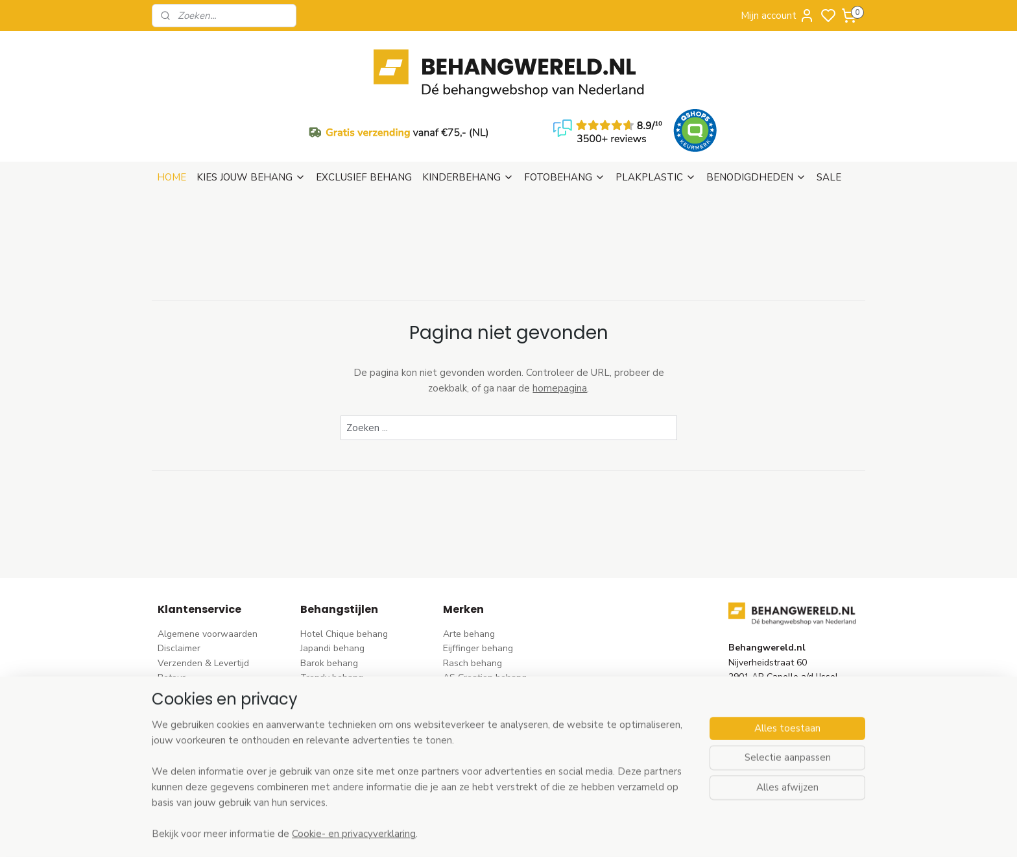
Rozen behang (330, 658)
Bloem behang (330, 629)
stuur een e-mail (762, 673)
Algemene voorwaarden (207, 571)
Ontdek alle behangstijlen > (363, 775)
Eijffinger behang (478, 585)
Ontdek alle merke (485, 775)
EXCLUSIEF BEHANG (364, 114)
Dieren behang (330, 760)
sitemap (566, 833)
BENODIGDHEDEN (756, 114)
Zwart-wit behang (338, 716)
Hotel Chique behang (344, 571)
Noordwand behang (484, 716)
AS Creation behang (485, 614)
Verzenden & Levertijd (203, 600)
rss (589, 833)
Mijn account (778, 15)
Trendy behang (331, 614)
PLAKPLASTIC (656, 114)
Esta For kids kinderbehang (499, 687)
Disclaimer (179, 585)
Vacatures (179, 716)
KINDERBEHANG (468, 114)
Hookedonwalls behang (492, 702)
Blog (167, 702)
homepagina (559, 325)
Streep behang (331, 673)
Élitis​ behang (469, 644)
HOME (171, 114)
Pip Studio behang (338, 644)
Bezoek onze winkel (199, 644)
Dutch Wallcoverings (486, 629)
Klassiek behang (334, 702)
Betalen (174, 629)
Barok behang (329, 600)
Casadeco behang (480, 745)
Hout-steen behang (340, 731)
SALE (829, 114)
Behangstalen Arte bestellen (218, 687)
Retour (171, 614)
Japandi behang (332, 585)
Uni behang (324, 687)
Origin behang (472, 658)
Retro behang (328, 745)
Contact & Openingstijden (211, 658)
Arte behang (469, 571)
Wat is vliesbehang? (199, 673)
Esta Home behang (482, 673)
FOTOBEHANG (564, 114)
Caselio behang (475, 731)
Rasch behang (472, 600)
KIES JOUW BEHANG (251, 114)
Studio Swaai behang (487, 760)
